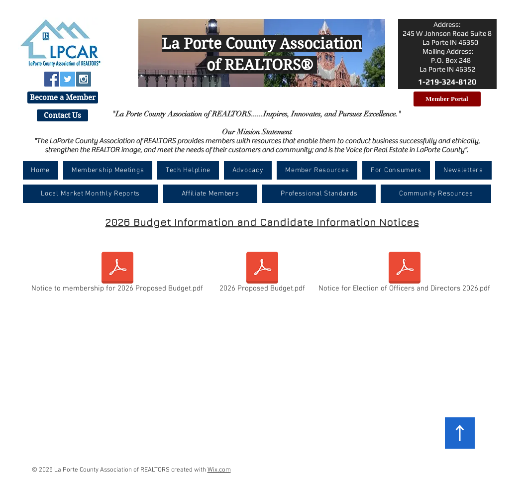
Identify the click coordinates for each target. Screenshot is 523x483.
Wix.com (219, 470)
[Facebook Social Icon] (51, 79)
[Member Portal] (447, 99)
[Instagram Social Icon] (83, 79)
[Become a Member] (62, 97)
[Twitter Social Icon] (67, 79)
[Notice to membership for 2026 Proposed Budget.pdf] (117, 274)
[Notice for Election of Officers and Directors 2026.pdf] (404, 274)
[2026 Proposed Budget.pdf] (262, 274)
